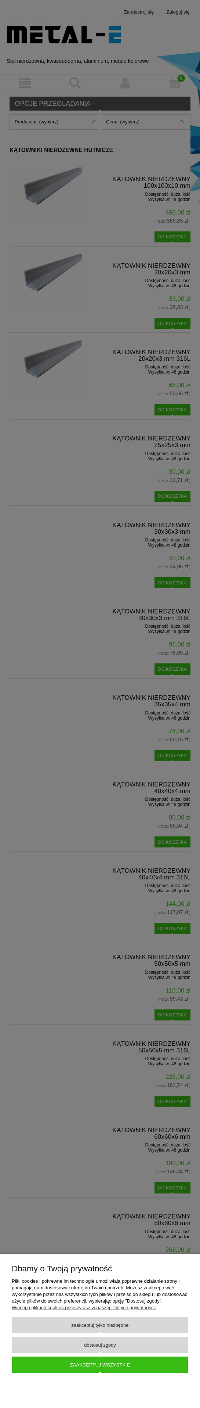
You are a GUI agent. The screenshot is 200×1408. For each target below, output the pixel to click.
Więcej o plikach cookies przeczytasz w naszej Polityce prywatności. (84, 1307)
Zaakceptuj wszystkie (100, 1365)
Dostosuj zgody (100, 1345)
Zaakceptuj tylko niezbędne (99, 1325)
